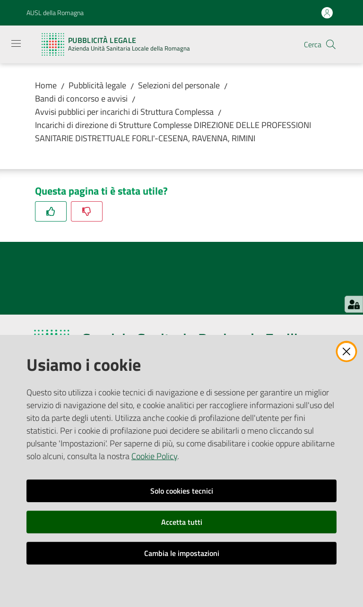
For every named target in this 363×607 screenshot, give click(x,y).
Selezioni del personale (179, 85)
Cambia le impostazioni (181, 553)
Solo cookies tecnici (181, 490)
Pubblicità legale (97, 85)
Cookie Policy (154, 456)
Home (46, 85)
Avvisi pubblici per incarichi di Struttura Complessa (124, 111)
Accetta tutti (181, 522)
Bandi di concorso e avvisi (81, 98)
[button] (331, 44)
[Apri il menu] (16, 43)
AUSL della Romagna (55, 12)
